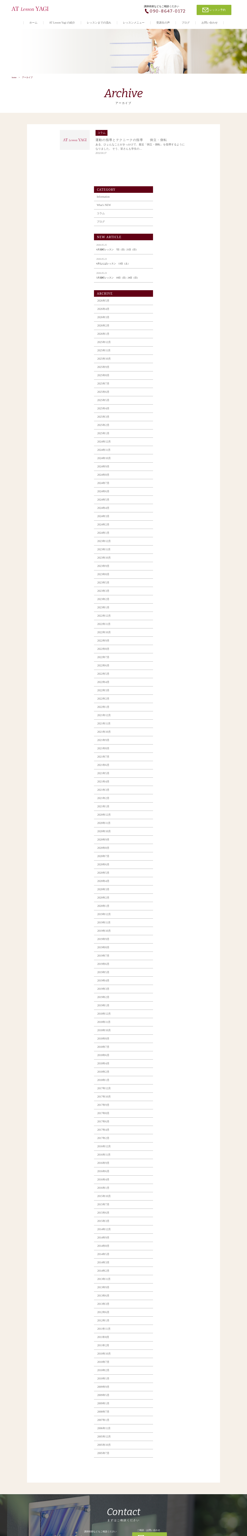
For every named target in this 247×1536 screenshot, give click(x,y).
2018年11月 (171, 971)
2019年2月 (170, 947)
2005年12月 (171, 1386)
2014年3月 (170, 1212)
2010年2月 (170, 1320)
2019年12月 (171, 864)
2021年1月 (170, 756)
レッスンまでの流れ (99, 22)
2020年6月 (170, 814)
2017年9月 (170, 1054)
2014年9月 (170, 1187)
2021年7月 (170, 706)
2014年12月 (171, 1179)
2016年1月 (170, 1137)
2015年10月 (171, 1146)
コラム (168, 163)
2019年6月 (170, 913)
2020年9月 (170, 789)
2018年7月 (170, 996)
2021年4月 (170, 731)
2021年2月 (170, 748)
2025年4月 (170, 358)
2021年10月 (171, 681)
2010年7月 (170, 1311)
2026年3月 (170, 267)
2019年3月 (170, 938)
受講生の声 (163, 22)
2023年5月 (170, 532)
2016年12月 (171, 1096)
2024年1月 (170, 482)
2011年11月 (171, 1278)
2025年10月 (171, 308)
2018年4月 (170, 1013)
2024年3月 (170, 466)
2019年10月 (171, 880)
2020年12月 (171, 764)
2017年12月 (171, 1038)
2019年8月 (170, 897)
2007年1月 (170, 1369)
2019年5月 (170, 922)
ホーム (33, 22)
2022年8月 (170, 598)
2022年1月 (170, 656)
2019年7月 (170, 905)
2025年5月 (170, 350)
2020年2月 (170, 847)
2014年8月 (170, 1195)
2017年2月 (170, 1088)
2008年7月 (170, 1361)
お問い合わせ (209, 22)
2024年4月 (170, 457)
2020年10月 (171, 781)
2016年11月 (171, 1104)
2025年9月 (170, 316)
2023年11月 (171, 499)
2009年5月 (170, 1345)
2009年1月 (170, 1353)
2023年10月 (171, 507)
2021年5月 (170, 723)
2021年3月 (170, 739)
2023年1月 (170, 557)
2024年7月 (170, 433)
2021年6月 (170, 714)
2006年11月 (171, 1378)
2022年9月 (170, 590)
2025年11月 (171, 300)
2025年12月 (171, 292)
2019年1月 (170, 955)
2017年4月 (170, 1079)
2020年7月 (170, 806)
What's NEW (171, 154)
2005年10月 (171, 1394)
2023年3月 (170, 540)
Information (170, 146)
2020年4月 (170, 831)
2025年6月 (170, 341)
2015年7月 (170, 1154)
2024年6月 (170, 441)
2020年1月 (170, 855)
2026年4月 (170, 258)
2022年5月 (170, 623)
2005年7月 (170, 1403)
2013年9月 (170, 1237)
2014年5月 (170, 1204)
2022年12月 (171, 565)
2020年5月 (170, 822)
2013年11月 (171, 1228)
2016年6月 (170, 1121)
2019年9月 (170, 889)
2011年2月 (170, 1295)
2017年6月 (170, 1071)
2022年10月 (171, 582)
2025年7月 (170, 333)
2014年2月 (170, 1220)
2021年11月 (171, 673)
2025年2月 (170, 374)
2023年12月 (171, 491)
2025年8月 (170, 325)
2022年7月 (170, 607)
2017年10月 (171, 1046)
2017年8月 (170, 1063)
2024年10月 (171, 408)
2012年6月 (170, 1262)
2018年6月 (170, 1005)
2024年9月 (170, 416)
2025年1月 (170, 383)
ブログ (186, 22)
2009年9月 (170, 1336)
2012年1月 (170, 1270)
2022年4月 (170, 632)
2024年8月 (170, 424)
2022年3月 (170, 640)
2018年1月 (170, 1029)
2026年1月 (170, 283)
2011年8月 (170, 1287)
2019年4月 (170, 930)
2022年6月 (170, 615)
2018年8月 (170, 988)
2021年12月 (171, 665)
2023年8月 (170, 524)
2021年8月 (170, 698)
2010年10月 (171, 1303)
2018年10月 (171, 980)
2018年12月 (171, 963)
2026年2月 (170, 275)
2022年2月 (170, 648)
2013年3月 (170, 1253)
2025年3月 (170, 366)
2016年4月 (170, 1129)
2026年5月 (170, 250)
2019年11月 (171, 872)
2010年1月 (170, 1328)
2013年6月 (170, 1245)
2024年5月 (170, 449)
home (14, 80)
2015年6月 (170, 1162)
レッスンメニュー (134, 22)
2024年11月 (171, 399)
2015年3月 (170, 1170)
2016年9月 (170, 1112)
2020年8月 (170, 797)
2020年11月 (171, 772)
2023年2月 (170, 549)
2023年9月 (170, 515)
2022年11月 (171, 573)
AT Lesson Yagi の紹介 (62, 22)
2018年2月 (170, 1021)
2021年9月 (170, 690)
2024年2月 (170, 474)
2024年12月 (171, 391)
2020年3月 (170, 839)
